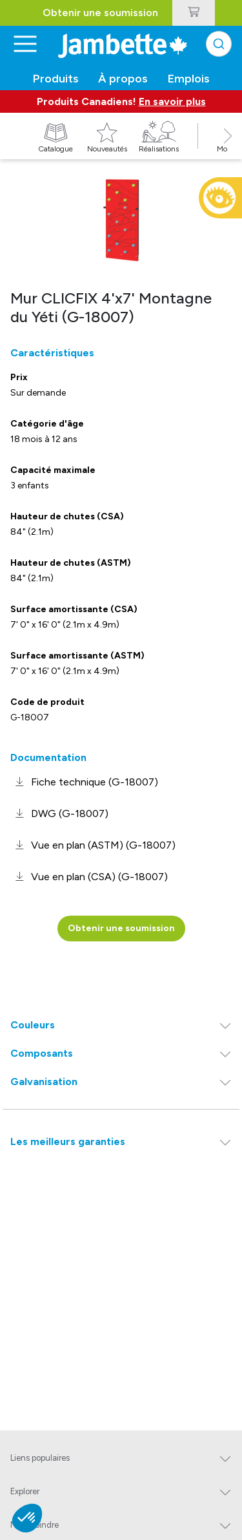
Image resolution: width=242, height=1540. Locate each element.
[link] (84, 782)
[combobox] (219, 44)
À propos (123, 79)
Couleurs (32, 1025)
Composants (41, 1053)
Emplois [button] (189, 79)
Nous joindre (34, 1525)
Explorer (24, 1491)
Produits (56, 79)
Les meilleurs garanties (67, 1141)
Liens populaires (40, 1458)
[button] (228, 150)
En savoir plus (172, 101)
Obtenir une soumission (100, 12)
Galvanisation (43, 1081)
